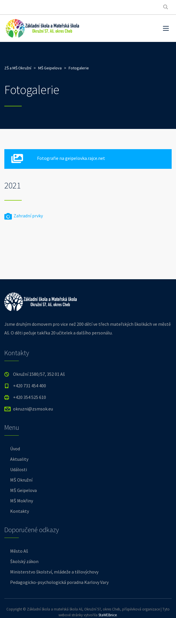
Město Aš (19, 551)
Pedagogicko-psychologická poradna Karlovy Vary (59, 582)
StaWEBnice (107, 615)
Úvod (15, 449)
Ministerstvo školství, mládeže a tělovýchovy (54, 572)
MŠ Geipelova (23, 490)
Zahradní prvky (23, 216)
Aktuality (19, 459)
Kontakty (19, 511)
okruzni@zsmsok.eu (33, 409)
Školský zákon (24, 561)
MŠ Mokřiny (21, 501)
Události (18, 469)
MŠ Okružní (21, 480)
